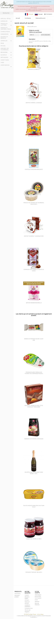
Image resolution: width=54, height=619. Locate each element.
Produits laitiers (7, 24)
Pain (2, 43)
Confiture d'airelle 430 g (33, 539)
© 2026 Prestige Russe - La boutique (33, 614)
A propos (27, 600)
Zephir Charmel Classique (34, 102)
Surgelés (7, 21)
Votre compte (37, 592)
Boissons (7, 52)
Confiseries (7, 65)
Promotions (17, 593)
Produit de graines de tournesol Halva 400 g (33, 203)
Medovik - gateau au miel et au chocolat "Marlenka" (34, 406)
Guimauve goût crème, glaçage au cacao (34, 270)
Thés (2, 62)
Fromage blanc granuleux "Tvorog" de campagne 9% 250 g (34, 373)
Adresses (37, 601)
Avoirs (36, 599)
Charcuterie (5, 31)
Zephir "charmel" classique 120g (34, 236)
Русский (38, 14)
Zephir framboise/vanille (34, 302)
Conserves (7, 34)
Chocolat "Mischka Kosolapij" (34, 169)
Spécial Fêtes (6, 18)
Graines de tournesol (5, 49)
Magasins (27, 611)
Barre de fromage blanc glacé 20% (33, 339)
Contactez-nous (29, 608)
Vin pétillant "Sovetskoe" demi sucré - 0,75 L (34, 473)
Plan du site (27, 610)
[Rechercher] (7, 13)
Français (29, 14)
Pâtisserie (7, 57)
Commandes (38, 598)
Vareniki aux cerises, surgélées (33, 439)
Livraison (27, 595)
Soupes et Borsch (4, 37)
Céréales (7, 41)
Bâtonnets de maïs (33, 136)
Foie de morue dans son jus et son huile (33, 506)
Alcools (7, 55)
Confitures (5, 60)
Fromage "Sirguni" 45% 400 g (33, 572)
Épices (3, 45)
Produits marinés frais (6, 28)
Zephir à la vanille (34, 69)
